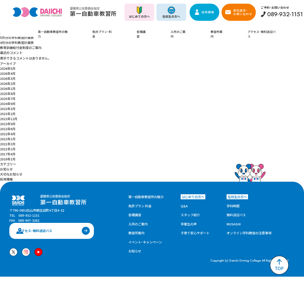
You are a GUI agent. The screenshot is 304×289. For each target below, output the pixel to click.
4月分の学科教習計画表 (17, 42)
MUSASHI (234, 221)
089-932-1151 (29, 219)
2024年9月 (8, 102)
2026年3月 (8, 77)
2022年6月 (8, 127)
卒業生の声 (189, 221)
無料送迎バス (236, 212)
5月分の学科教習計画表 (17, 37)
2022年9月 (8, 122)
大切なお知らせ (11, 171)
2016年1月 (8, 156)
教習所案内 (204, 30)
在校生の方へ (171, 16)
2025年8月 (8, 92)
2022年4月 (8, 132)
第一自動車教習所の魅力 (76, 30)
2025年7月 (8, 97)
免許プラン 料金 (139, 203)
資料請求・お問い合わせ (242, 12)
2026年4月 (8, 72)
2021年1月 (8, 146)
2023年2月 (8, 112)
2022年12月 (8, 117)
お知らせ (6, 166)
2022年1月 (8, 137)
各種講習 (147, 30)
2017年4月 (8, 151)
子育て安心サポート (195, 230)
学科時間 (233, 203)
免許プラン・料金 (117, 30)
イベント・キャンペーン (145, 239)
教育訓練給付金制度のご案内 (21, 47)
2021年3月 (8, 142)
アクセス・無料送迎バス (240, 30)
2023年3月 (8, 107)
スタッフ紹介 (190, 212)
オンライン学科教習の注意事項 (249, 230)
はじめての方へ (139, 16)
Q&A (184, 203)
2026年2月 (8, 82)
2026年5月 (8, 67)
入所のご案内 (174, 30)
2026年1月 (8, 87)
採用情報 (207, 12)
